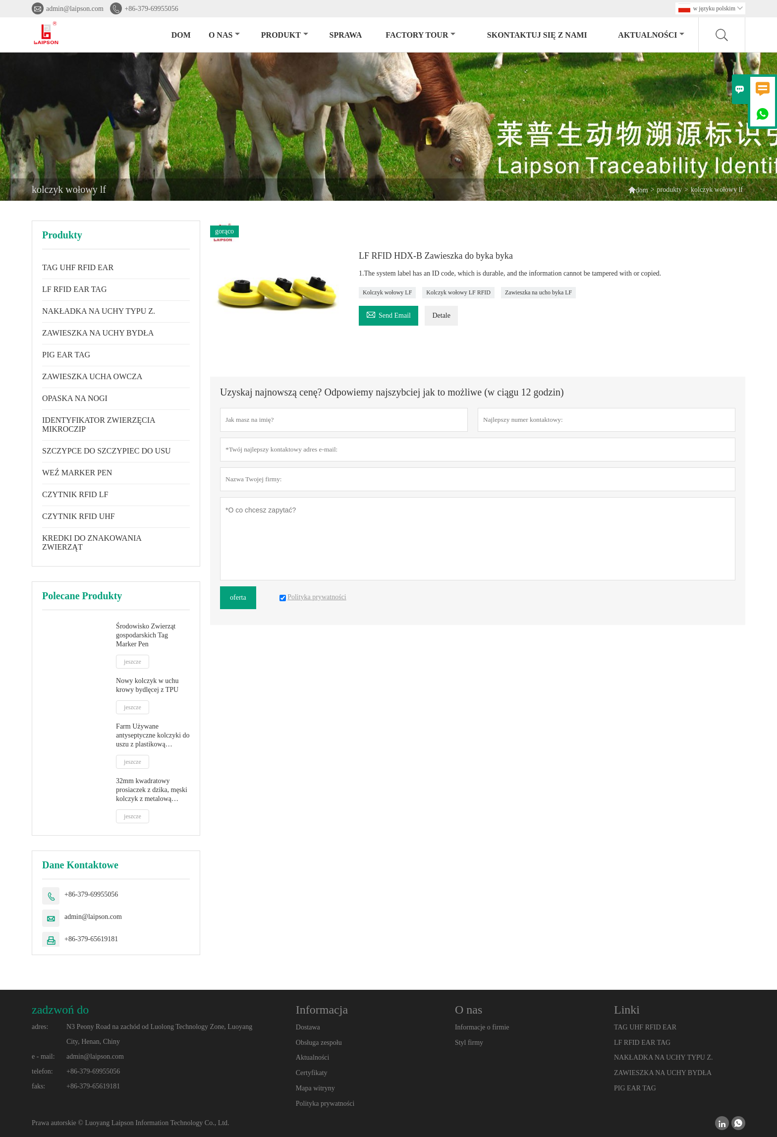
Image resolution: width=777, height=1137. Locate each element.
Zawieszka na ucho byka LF (538, 292)
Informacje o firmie (482, 1027)
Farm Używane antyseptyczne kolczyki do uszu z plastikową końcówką (153, 736)
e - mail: (43, 1056)
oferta (238, 597)
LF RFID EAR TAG (74, 289)
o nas (224, 35)
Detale (441, 315)
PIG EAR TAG (66, 354)
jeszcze (132, 661)
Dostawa (308, 1027)
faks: (38, 1086)
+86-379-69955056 (151, 8)
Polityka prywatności (325, 1103)
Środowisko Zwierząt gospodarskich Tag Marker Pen (145, 635)
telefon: (42, 1071)
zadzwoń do (60, 1009)
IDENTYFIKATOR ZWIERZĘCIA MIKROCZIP (98, 424)
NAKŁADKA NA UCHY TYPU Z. (98, 311)
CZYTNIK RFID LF (75, 494)
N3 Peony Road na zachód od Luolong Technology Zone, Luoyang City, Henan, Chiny (159, 1034)
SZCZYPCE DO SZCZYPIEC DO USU (106, 451)
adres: (40, 1026)
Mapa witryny (315, 1088)
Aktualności (313, 1057)
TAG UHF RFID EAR (77, 267)
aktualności (651, 35)
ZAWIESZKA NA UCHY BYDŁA (98, 333)
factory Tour (420, 35)
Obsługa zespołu (319, 1042)
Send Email (388, 314)
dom (181, 35)
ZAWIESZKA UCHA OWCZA (92, 376)
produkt (284, 35)
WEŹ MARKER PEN (77, 472)
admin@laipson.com (75, 8)
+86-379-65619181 (91, 939)
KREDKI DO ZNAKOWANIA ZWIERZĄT (91, 542)
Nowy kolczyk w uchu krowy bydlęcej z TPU (147, 685)
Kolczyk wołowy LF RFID (458, 292)
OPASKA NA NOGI (75, 398)
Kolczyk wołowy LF (387, 292)
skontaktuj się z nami (537, 35)
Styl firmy (469, 1042)
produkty (669, 189)
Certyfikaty (312, 1073)
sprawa (346, 35)
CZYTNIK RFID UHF (78, 516)
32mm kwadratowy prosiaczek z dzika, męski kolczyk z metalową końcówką (151, 790)
